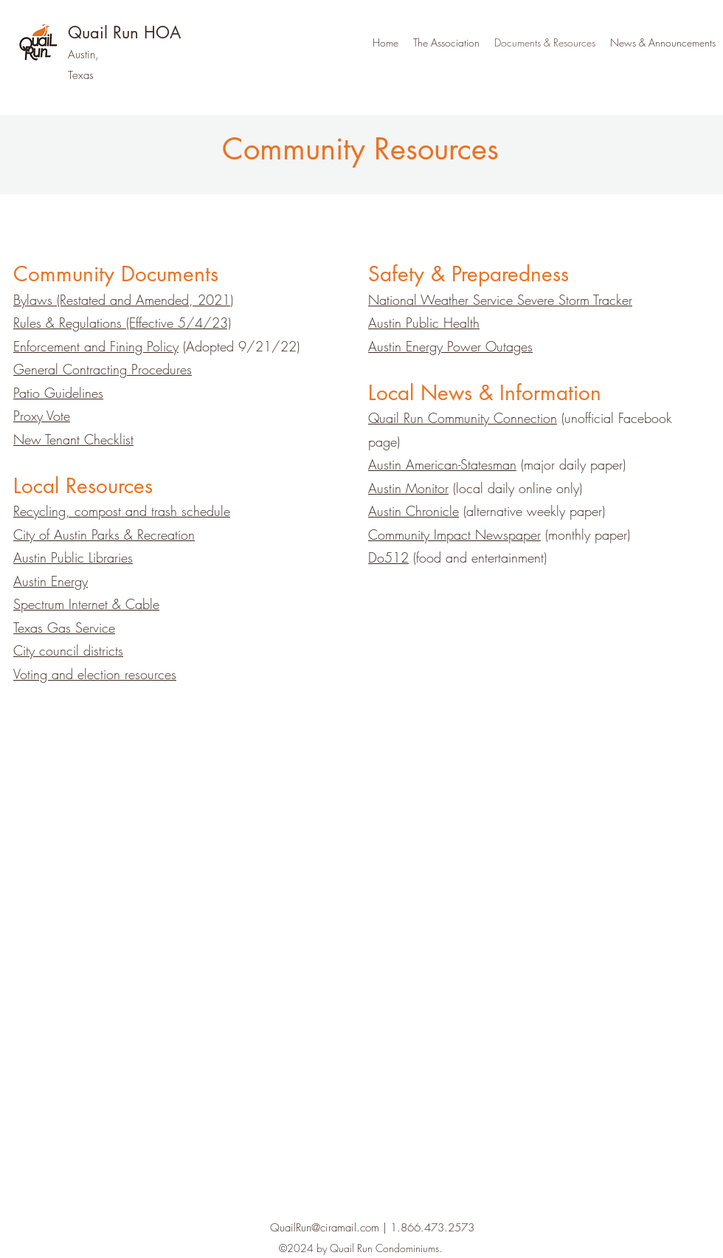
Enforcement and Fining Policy (96, 346)
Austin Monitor (408, 488)
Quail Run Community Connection (462, 418)
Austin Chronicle (413, 511)
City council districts (68, 650)
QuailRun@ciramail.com (324, 1227)
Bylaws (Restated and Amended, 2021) (123, 300)
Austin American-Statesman (442, 464)
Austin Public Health (424, 322)
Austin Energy (50, 581)
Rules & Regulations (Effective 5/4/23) (122, 322)
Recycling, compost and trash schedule (121, 511)
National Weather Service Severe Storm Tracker (500, 300)
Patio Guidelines (58, 393)
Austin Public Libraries (73, 557)
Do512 (388, 557)
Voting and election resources (94, 674)
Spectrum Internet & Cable (86, 604)
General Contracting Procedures (102, 369)
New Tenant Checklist (73, 439)
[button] (446, 42)
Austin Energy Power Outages (450, 346)
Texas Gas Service (64, 627)
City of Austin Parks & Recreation (104, 534)
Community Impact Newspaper (454, 534)
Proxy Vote (41, 416)
